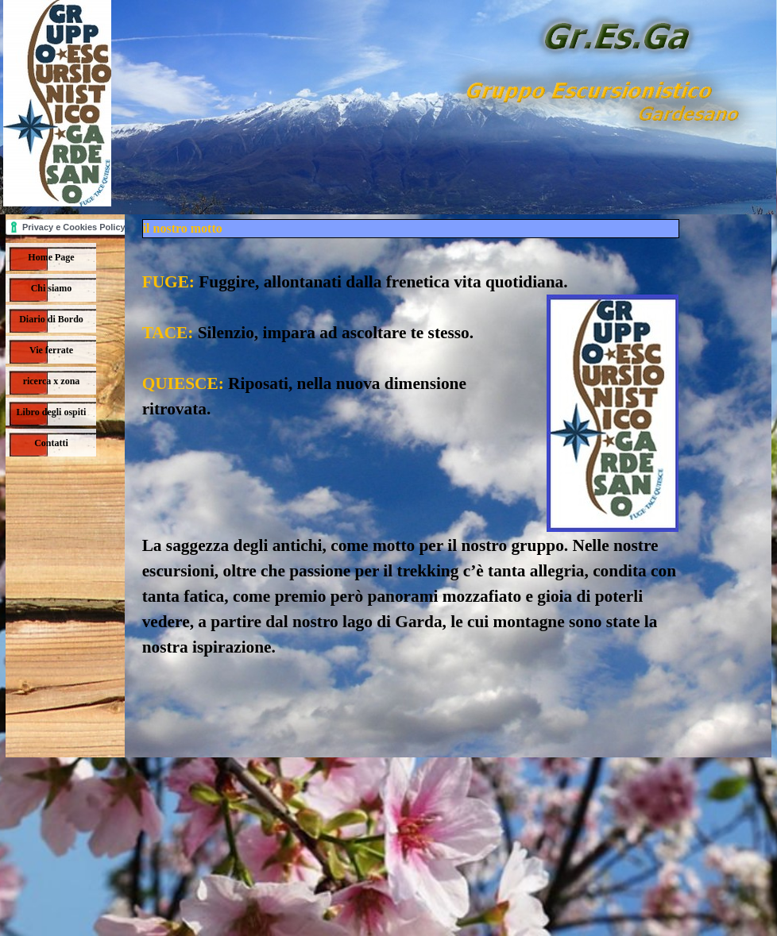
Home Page (51, 257)
